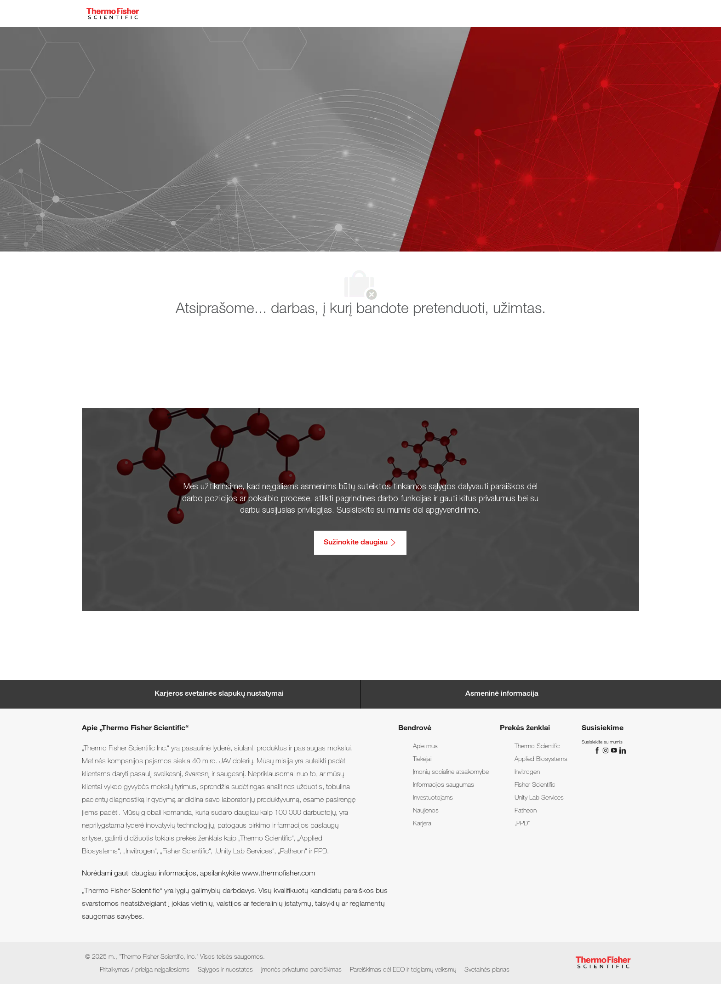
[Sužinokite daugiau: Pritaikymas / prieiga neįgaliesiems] (360, 543)
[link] (425, 747)
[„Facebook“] (598, 751)
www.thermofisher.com (278, 874)
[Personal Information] (502, 694)
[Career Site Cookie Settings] (219, 694)
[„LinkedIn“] (622, 751)
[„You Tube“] (615, 751)
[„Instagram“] (606, 751)
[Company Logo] (112, 13)
